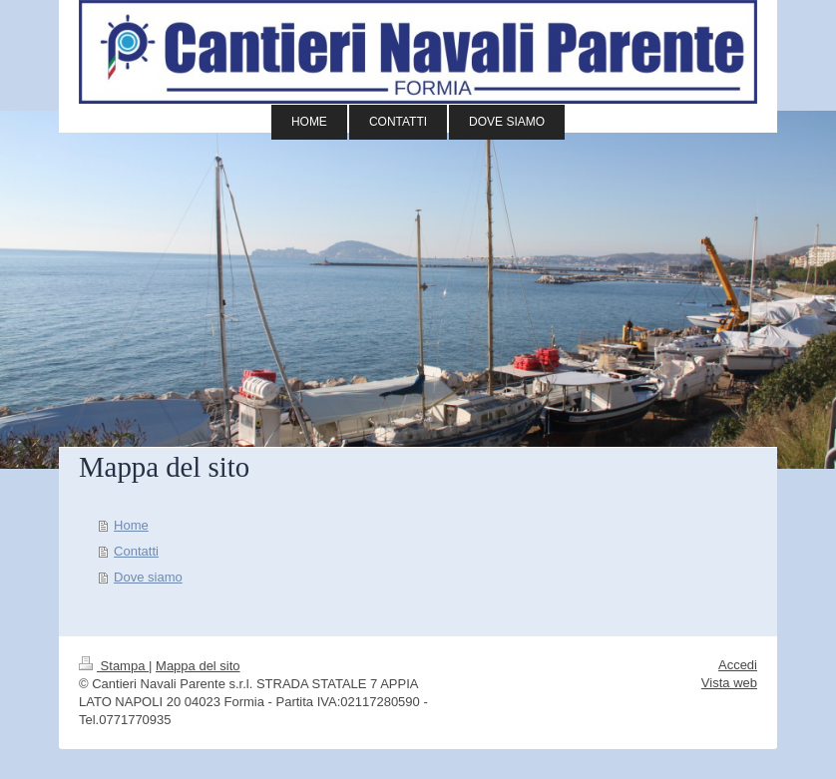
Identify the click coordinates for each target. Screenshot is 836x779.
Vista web (729, 682)
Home (131, 525)
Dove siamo (148, 577)
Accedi (737, 664)
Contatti (136, 551)
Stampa (114, 665)
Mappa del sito (198, 665)
